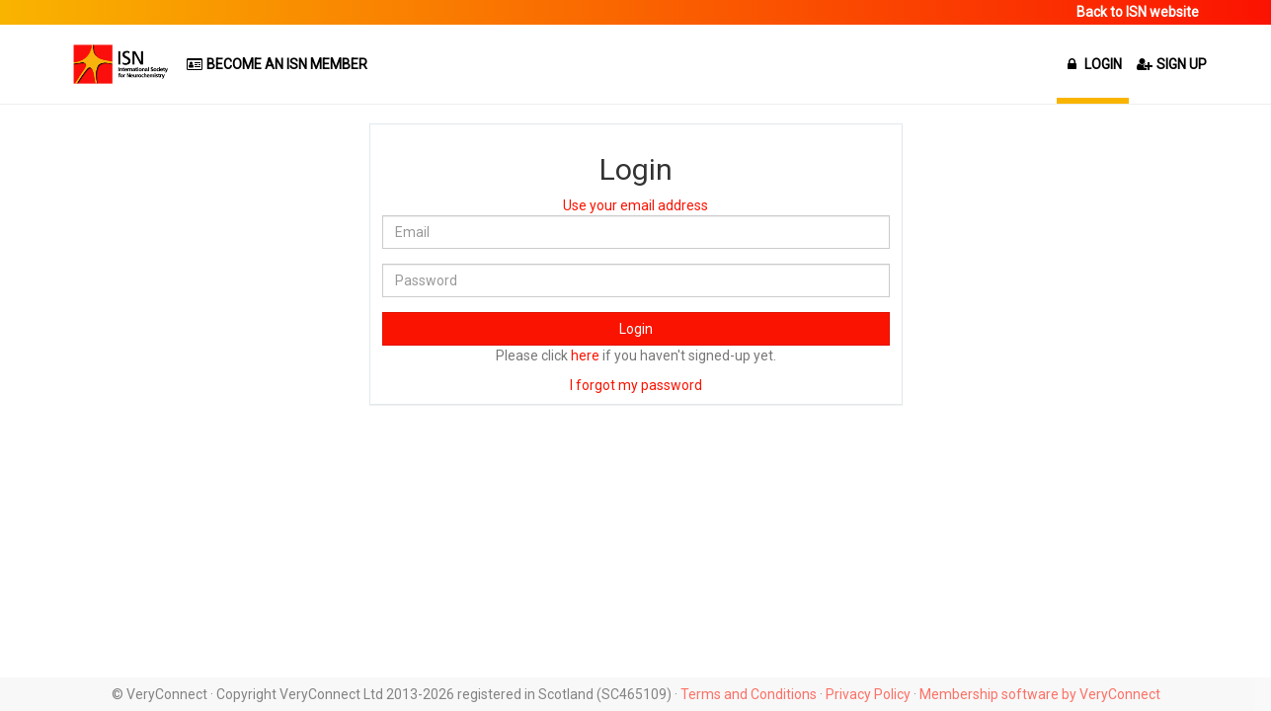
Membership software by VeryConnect (1039, 694)
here (585, 355)
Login (636, 329)
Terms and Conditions (748, 694)
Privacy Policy (868, 694)
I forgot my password (636, 385)
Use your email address (635, 205)
